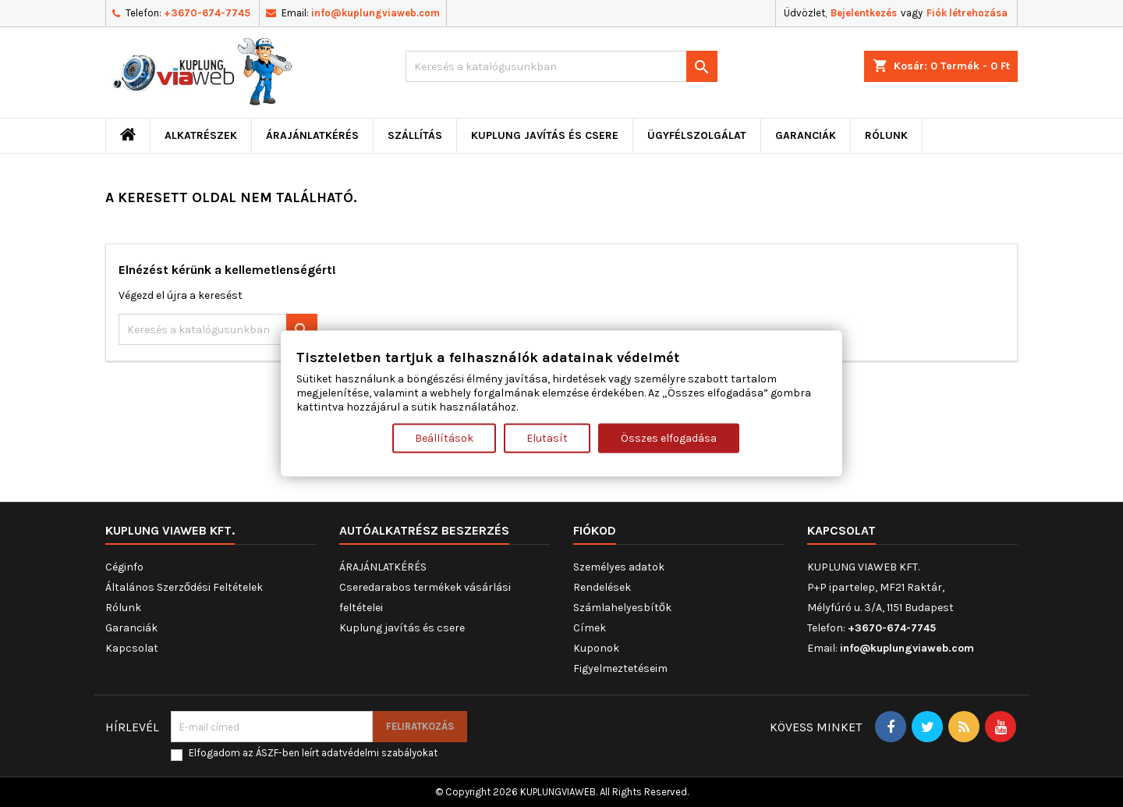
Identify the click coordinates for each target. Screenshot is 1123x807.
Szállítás (415, 135)
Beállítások (444, 437)
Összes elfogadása (669, 437)
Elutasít (547, 437)
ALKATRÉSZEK (201, 135)
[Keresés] (561, 66)
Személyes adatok (618, 567)
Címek (589, 628)
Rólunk (886, 135)
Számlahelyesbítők (622, 607)
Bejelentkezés (864, 13)
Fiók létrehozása (967, 13)
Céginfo (124, 567)
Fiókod (594, 530)
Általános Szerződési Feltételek (184, 587)
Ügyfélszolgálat (696, 135)
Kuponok (596, 648)
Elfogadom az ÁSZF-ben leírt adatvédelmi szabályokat (313, 753)
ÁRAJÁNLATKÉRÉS (312, 135)
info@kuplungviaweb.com (375, 13)
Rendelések (602, 587)
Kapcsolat (131, 648)
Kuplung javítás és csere (544, 135)
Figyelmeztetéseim (620, 668)
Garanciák (805, 135)
